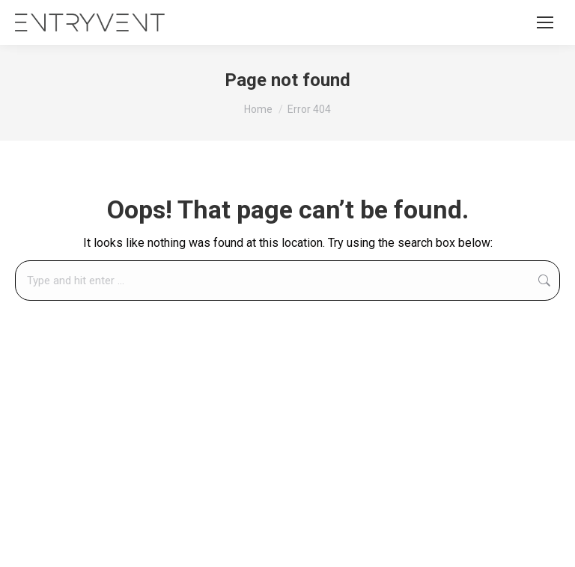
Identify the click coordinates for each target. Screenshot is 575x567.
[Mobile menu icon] (545, 22)
